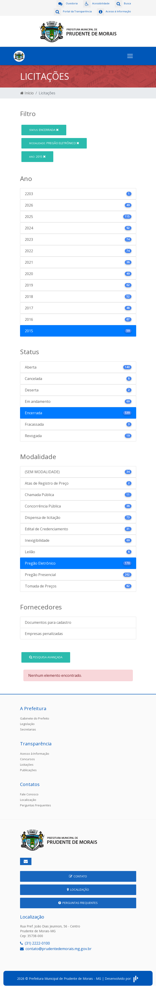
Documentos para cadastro (48, 621)
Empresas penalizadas (44, 632)
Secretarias (28, 728)
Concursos (27, 758)
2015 (37, 155)
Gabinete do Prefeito (34, 717)
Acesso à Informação (34, 752)
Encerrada (44, 129)
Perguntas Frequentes (35, 804)
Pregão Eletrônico (54, 142)
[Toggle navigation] (130, 55)
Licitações (26, 763)
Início (27, 91)
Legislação (27, 723)
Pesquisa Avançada (45, 656)
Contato (78, 875)
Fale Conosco (29, 793)
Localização (28, 799)
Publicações (28, 769)
